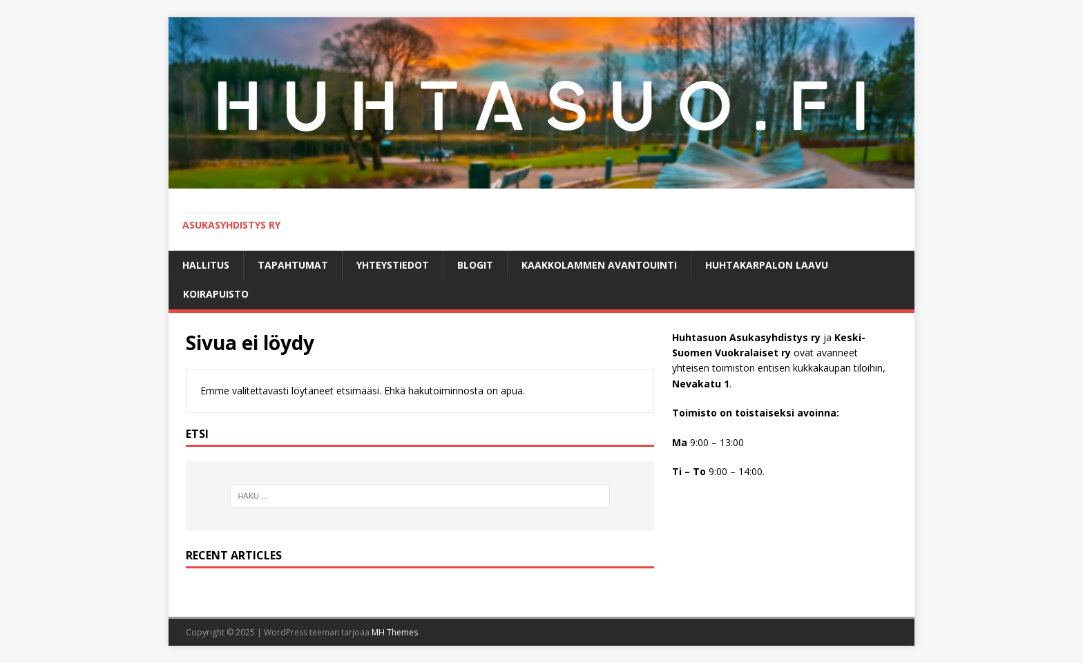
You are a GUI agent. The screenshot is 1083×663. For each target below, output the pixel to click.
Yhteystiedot (392, 264)
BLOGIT (475, 264)
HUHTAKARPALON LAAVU (766, 264)
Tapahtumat (293, 264)
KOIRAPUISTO (216, 293)
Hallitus (205, 264)
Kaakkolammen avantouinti (599, 264)
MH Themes (395, 632)
